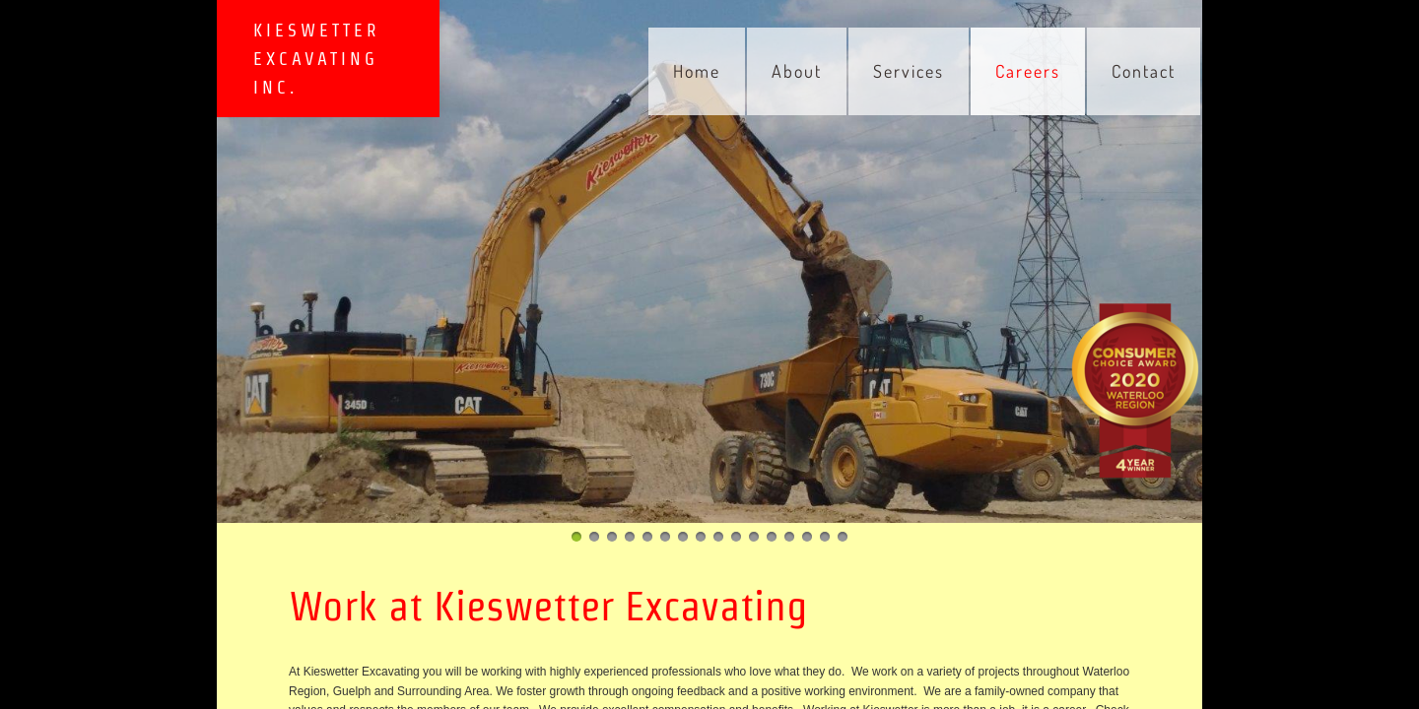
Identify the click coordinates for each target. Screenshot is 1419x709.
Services (908, 71)
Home (696, 71)
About (797, 71)
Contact (1144, 71)
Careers (1027, 71)
